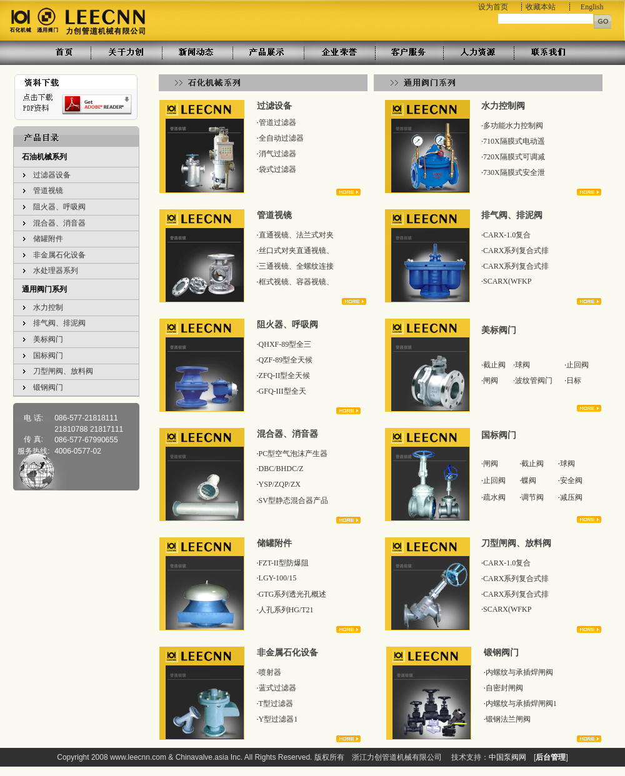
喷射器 (270, 672)
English (592, 6)
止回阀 (577, 365)
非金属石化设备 (59, 255)
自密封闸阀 (504, 688)
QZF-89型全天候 (286, 360)
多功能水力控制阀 (513, 125)
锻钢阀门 (48, 387)
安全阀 (571, 480)
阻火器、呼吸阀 (59, 206)
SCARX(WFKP (507, 281)
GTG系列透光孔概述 (293, 594)
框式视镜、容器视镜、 (296, 281)
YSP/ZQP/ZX (280, 484)
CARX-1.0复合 (507, 235)
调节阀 (532, 497)
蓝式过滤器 (277, 688)
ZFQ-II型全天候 (285, 375)
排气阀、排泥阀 (59, 323)
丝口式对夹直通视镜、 (296, 250)
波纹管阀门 (533, 380)
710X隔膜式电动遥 (514, 141)
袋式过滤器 (277, 169)
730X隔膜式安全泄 (514, 172)
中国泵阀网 (507, 757)
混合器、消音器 (59, 223)
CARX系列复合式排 (516, 250)
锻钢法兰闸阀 (508, 719)
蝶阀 (528, 480)
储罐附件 (48, 238)
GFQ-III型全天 (282, 391)
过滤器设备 (52, 175)
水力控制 (48, 307)
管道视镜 (48, 190)
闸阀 (490, 380)
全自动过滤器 (281, 138)
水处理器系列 (55, 270)
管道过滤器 (277, 122)
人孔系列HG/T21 (286, 609)
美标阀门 (48, 339)
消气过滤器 (277, 153)
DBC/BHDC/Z (281, 468)
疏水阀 (494, 497)
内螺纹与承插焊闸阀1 (521, 703)
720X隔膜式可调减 (514, 156)
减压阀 (571, 497)
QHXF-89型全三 (285, 344)
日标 (573, 380)
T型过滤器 (276, 703)
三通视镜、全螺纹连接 (296, 266)
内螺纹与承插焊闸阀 (519, 672)
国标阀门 (48, 355)
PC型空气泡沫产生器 (293, 453)
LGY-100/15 (278, 578)
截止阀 (494, 365)
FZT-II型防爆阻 (284, 563)
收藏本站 (541, 6)
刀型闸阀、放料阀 (63, 371)
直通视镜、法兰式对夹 (296, 235)
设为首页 (493, 6)
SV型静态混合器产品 (293, 500)
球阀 (522, 365)
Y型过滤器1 (278, 719)
